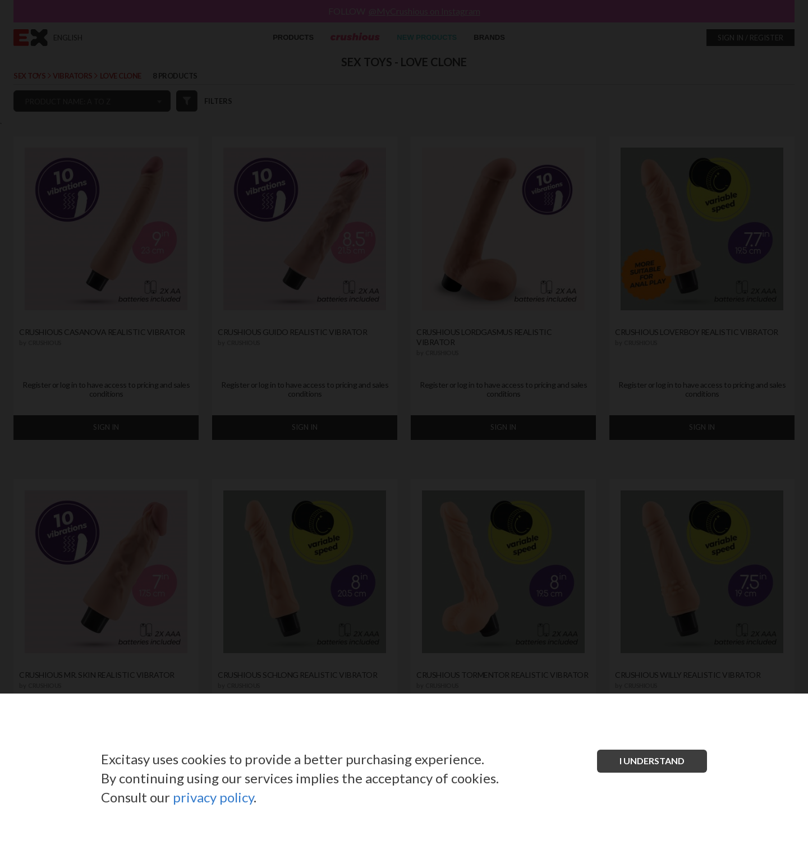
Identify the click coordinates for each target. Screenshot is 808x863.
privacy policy (213, 797)
